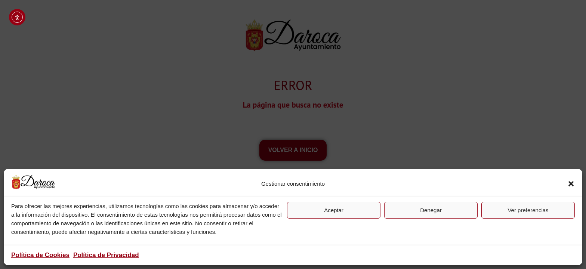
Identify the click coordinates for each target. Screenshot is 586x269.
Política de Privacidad (106, 255)
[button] (571, 184)
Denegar (431, 210)
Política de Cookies (40, 255)
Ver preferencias (528, 210)
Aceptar (333, 210)
